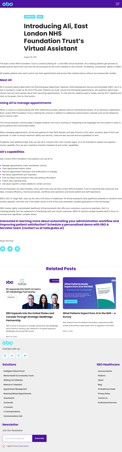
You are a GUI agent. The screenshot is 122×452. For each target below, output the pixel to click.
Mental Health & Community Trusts (19, 375)
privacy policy (23, 446)
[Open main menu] (118, 4)
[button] (2, 248)
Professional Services (107, 402)
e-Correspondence (12, 411)
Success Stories (105, 371)
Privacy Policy (104, 393)
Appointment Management (15, 389)
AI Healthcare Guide (106, 389)
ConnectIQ (8, 402)
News (40, 17)
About (100, 380)
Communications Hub (13, 416)
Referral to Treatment (13, 384)
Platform (101, 375)
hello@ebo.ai (53, 228)
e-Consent (8, 407)
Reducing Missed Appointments (17, 393)
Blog (100, 384)
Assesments (9, 398)
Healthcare (29, 17)
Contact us (103, 398)
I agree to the (17, 446)
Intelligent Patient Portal (14, 371)
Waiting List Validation (13, 380)
